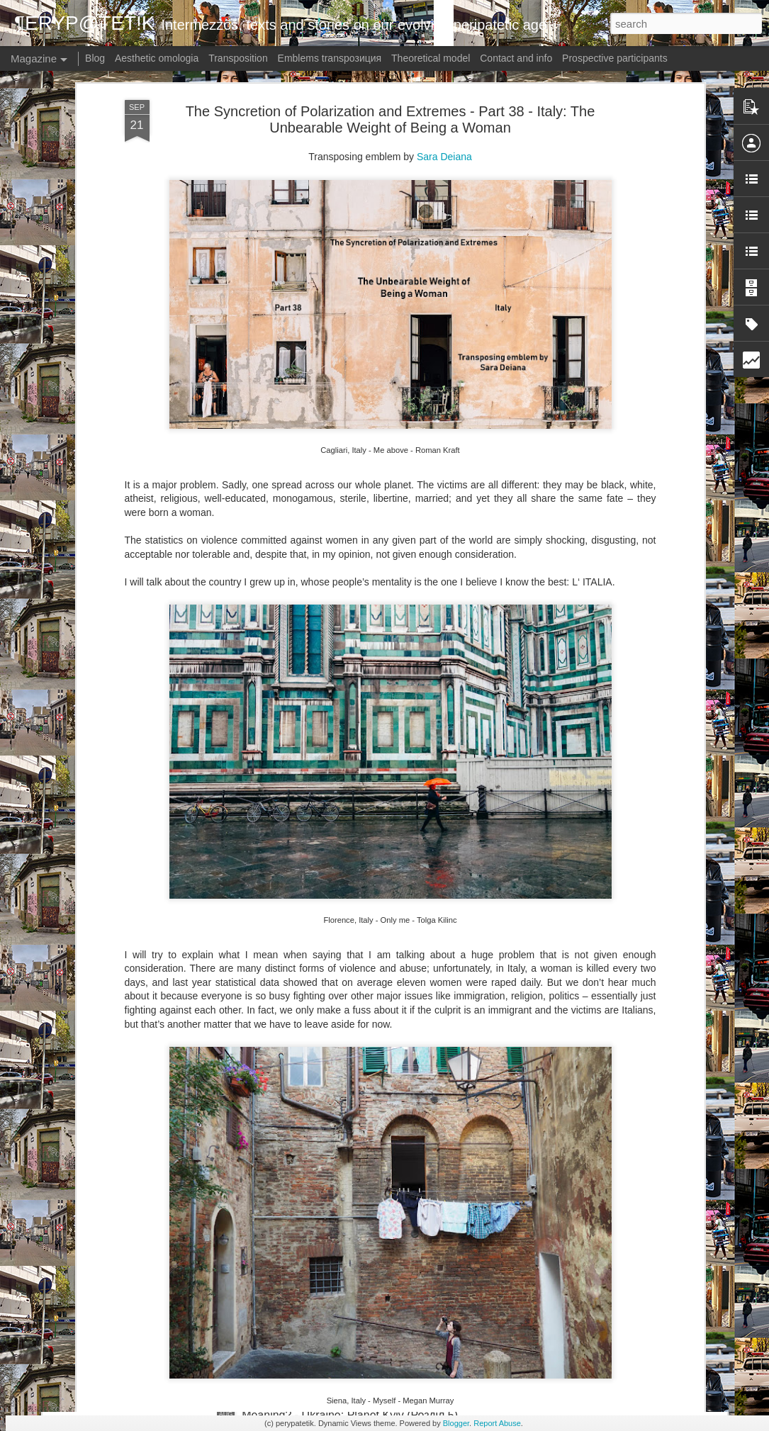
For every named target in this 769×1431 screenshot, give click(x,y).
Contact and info (516, 58)
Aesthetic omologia (156, 58)
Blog (95, 58)
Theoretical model (430, 58)
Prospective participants (615, 58)
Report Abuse (497, 1423)
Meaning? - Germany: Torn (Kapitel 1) (336, 1254)
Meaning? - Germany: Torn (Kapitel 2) (336, 1093)
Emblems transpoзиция (330, 58)
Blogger (456, 1423)
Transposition (238, 58)
